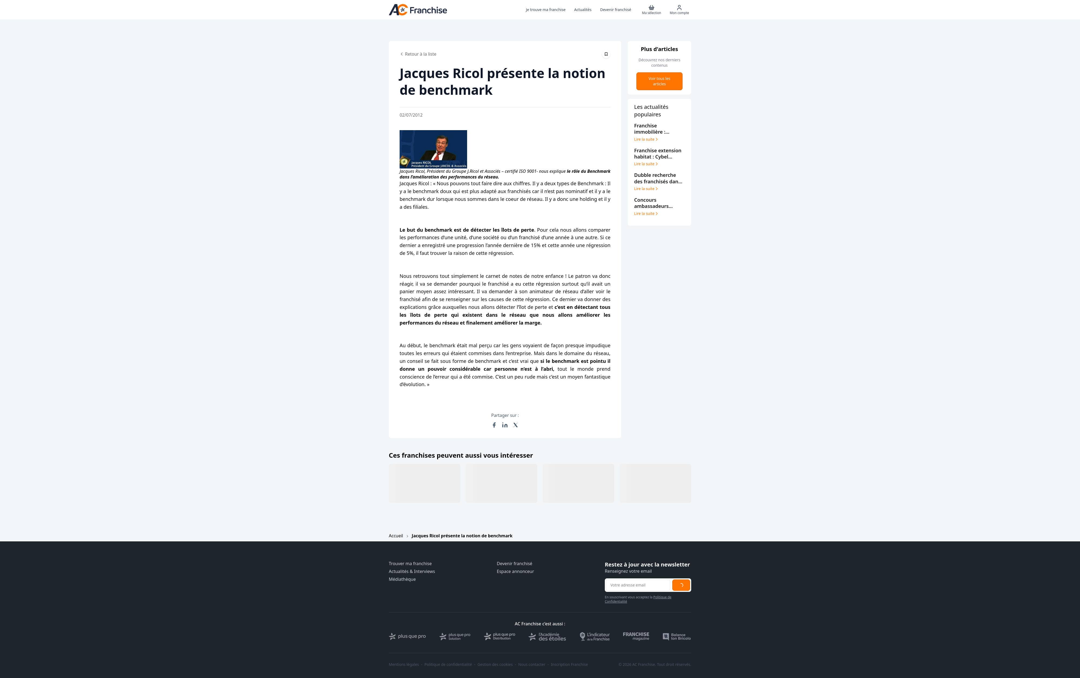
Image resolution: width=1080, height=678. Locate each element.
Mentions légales (404, 664)
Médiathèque (402, 579)
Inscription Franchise (569, 664)
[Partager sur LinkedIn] (505, 425)
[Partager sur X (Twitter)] (515, 425)
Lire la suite (646, 139)
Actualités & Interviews (412, 571)
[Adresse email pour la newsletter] (638, 585)
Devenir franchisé (514, 563)
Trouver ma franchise (410, 563)
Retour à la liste (418, 54)
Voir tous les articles (659, 81)
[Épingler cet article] (606, 54)
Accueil (396, 536)
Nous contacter (531, 664)
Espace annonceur (515, 571)
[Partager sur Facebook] (494, 425)
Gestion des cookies (495, 664)
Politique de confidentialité (448, 664)
